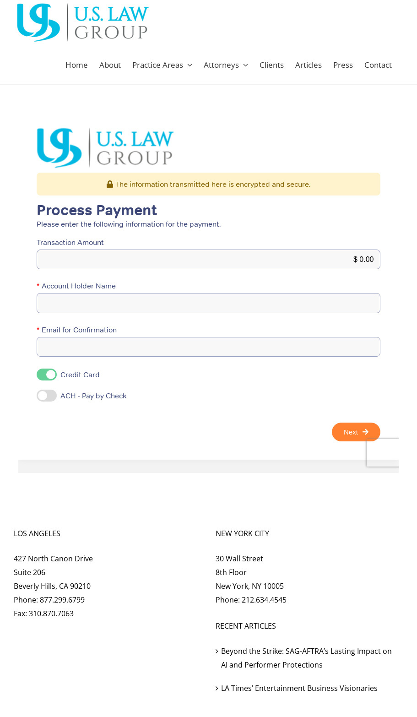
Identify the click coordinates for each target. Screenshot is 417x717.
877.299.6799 (62, 600)
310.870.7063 (51, 613)
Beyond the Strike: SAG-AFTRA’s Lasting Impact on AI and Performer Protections (306, 658)
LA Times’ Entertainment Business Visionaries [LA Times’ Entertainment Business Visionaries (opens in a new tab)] (299, 688)
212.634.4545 (264, 600)
